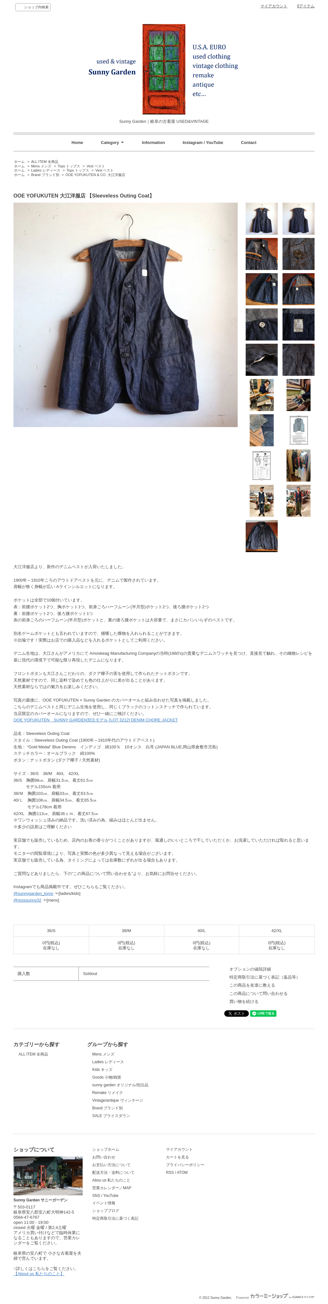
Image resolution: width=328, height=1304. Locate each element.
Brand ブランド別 (45, 175)
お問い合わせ (103, 1157)
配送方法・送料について (113, 1172)
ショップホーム (105, 1149)
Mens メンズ (41, 166)
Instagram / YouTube (203, 142)
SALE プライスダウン (111, 1116)
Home (77, 142)
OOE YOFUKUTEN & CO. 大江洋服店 (95, 175)
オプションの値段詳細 (250, 969)
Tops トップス (69, 166)
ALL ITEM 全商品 (44, 162)
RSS (170, 1172)
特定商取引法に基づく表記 (115, 1218)
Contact (248, 142)
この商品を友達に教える (252, 985)
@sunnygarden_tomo (33, 893)
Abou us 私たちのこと (111, 1180)
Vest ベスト (95, 166)
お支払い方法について (111, 1165)
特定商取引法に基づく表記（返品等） (264, 977)
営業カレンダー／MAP (111, 1188)
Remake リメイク (107, 1092)
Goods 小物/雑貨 (106, 1077)
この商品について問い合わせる (258, 993)
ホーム (19, 162)
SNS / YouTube (105, 1195)
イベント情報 (103, 1203)
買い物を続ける (243, 1001)
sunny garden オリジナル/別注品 (120, 1085)
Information (153, 142)
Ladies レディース (45, 170)
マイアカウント (273, 6)
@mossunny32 (27, 900)
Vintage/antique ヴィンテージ (117, 1100)
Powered (275, 1298)
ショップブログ (105, 1210)
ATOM (182, 1172)
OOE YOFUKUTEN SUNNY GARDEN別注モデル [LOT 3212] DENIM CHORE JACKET (95, 720)
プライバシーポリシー (185, 1165)
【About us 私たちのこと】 (38, 1273)
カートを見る (177, 1157)
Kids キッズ (102, 1069)
